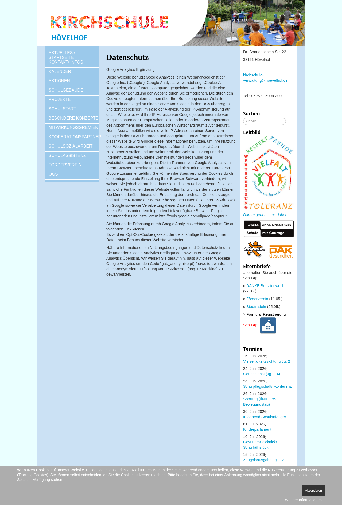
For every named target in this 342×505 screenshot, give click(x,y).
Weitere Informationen (303, 500)
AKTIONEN (59, 81)
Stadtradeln (256, 306)
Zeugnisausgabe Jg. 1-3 (263, 460)
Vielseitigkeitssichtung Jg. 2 (266, 361)
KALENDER (60, 71)
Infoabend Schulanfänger (264, 417)
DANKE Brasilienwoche (266, 286)
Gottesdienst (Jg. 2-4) (261, 374)
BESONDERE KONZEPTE (73, 118)
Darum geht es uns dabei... (266, 215)
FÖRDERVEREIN (65, 165)
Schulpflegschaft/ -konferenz (267, 386)
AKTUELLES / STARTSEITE (62, 55)
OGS (53, 174)
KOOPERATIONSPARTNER (74, 137)
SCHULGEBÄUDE (66, 90)
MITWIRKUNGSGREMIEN (73, 127)
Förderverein (257, 299)
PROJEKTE (60, 99)
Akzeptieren (313, 490)
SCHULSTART (62, 109)
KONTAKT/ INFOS (66, 62)
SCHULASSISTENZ (67, 155)
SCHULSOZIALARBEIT (71, 146)
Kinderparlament (257, 429)
